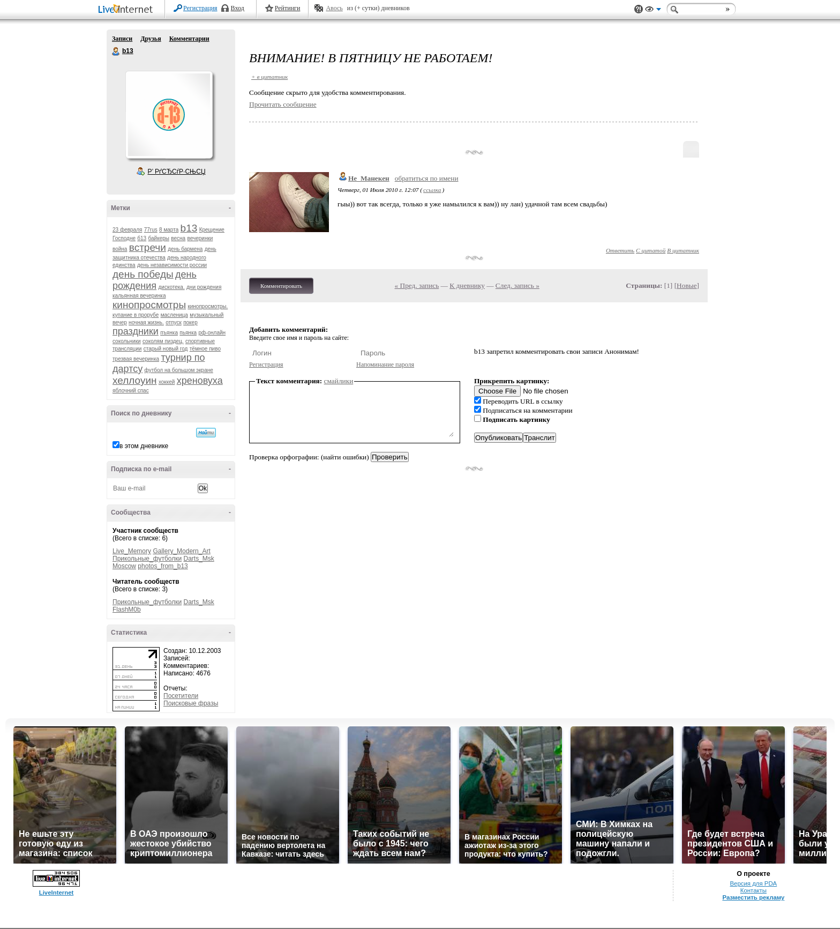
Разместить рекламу (753, 897)
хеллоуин (134, 380)
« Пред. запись (417, 285)
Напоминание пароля (385, 364)
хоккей (167, 382)
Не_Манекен (368, 178)
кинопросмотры (149, 304)
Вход (237, 8)
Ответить (620, 250)
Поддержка (638, 9)
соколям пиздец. (163, 341)
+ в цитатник (269, 76)
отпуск (174, 322)
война (119, 249)
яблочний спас (130, 390)
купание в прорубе (135, 315)
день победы (143, 274)
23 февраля (127, 230)
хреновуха (200, 380)
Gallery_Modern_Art (181, 551)
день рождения (154, 280)
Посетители (180, 696)
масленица (174, 315)
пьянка (188, 333)
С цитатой (650, 250)
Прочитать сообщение (283, 104)
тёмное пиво (205, 349)
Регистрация (200, 8)
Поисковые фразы (190, 703)
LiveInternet (127, 10)
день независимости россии (172, 265)
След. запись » (517, 285)
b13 (116, 51)
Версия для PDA (753, 883)
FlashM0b (126, 609)
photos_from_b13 (163, 566)
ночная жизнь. (146, 322)
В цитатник (683, 250)
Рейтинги (288, 8)
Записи (122, 38)
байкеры (158, 238)
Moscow (124, 566)
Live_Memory (131, 551)
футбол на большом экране (179, 370)
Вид (653, 10)
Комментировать (281, 286)
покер (190, 322)
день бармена (185, 249)
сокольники (126, 341)
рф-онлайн (212, 333)
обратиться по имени (427, 178)
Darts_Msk (198, 558)
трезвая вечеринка (135, 359)
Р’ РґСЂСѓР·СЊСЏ (177, 171)
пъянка (169, 333)
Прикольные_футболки (147, 558)
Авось (334, 8)
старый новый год (166, 349)
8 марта (168, 230)
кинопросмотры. (208, 306)
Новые (686, 285)
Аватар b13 (169, 115)
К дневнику (467, 285)
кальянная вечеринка (139, 296)
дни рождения (203, 287)
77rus (151, 230)
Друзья (150, 38)
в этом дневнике (143, 446)
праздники (135, 331)
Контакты (753, 890)
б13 (141, 238)
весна (178, 238)
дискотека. (171, 287)
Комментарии (189, 38)
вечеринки (200, 238)
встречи (147, 247)
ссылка (432, 190)
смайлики (339, 381)
